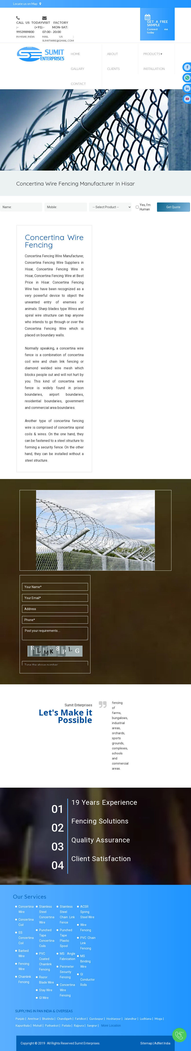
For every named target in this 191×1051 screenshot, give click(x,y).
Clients (113, 69)
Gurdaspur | (97, 1018)
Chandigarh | (65, 1018)
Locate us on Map (27, 3)
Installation (154, 69)
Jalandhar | (131, 1018)
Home (75, 54)
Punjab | (21, 1018)
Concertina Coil (26, 922)
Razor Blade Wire (46, 979)
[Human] (137, 207)
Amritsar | (34, 1018)
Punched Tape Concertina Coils (46, 938)
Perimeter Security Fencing (67, 972)
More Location (111, 1025)
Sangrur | (93, 1025)
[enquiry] (148, 18)
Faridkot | (81, 1018)
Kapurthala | (24, 1025)
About (112, 54)
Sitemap (146, 1043)
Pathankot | (53, 1025)
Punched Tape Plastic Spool (66, 938)
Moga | (160, 1018)
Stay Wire (45, 990)
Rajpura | (80, 1025)
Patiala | (67, 1025)
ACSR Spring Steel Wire (87, 912)
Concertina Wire (26, 909)
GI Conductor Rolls (87, 980)
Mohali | (38, 1025)
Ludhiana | (147, 1018)
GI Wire (44, 998)
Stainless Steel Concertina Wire (46, 914)
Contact (78, 84)
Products (152, 54)
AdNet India (162, 1043)
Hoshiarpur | (115, 1018)
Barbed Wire (23, 953)
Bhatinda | (49, 1018)
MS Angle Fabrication (67, 956)
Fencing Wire (23, 966)
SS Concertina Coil (26, 938)
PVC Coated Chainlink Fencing (45, 961)
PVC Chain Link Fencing (88, 943)
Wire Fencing (85, 927)
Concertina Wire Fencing (67, 990)
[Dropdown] (110, 207)
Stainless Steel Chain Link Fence (67, 914)
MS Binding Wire (85, 961)
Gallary (77, 69)
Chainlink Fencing (24, 979)
